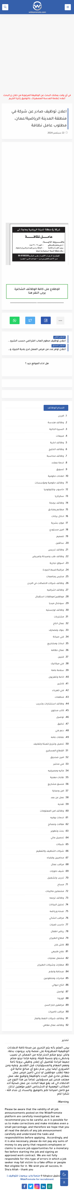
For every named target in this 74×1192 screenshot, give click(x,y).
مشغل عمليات (56, 958)
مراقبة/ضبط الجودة (53, 570)
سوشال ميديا (56, 603)
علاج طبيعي (57, 952)
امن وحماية (58, 791)
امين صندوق (57, 757)
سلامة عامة (57, 670)
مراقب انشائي (56, 918)
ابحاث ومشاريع (55, 644)
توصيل (60, 717)
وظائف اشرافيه (55, 590)
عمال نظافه (57, 650)
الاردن (61, 416)
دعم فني (59, 731)
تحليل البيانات (56, 905)
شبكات (60, 844)
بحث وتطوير (57, 831)
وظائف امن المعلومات (52, 811)
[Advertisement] (37, 54)
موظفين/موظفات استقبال (49, 597)
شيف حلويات (57, 871)
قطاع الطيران (56, 938)
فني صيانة (58, 637)
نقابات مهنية (57, 777)
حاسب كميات (57, 925)
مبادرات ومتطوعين (54, 978)
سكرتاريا (59, 496)
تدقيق (60, 724)
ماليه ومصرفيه (56, 771)
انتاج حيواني (58, 985)
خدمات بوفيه (57, 818)
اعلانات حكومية (56, 476)
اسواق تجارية (57, 563)
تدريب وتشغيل (55, 878)
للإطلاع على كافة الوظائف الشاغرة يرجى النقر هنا (37, 291)
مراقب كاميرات (56, 1012)
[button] (46, 320)
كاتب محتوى (57, 711)
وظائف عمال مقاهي (53, 1025)
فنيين (61, 657)
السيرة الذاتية (56, 429)
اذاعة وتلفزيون (56, 677)
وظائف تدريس (56, 550)
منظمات (59, 697)
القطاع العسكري (55, 751)
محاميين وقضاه (55, 858)
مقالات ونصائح (56, 824)
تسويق (60, 469)
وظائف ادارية (57, 443)
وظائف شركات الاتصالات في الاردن (45, 583)
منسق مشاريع (56, 784)
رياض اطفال (57, 931)
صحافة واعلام (56, 972)
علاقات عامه (57, 737)
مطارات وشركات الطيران (50, 965)
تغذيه (61, 804)
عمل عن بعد (57, 798)
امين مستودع (57, 530)
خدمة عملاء (58, 463)
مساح (60, 885)
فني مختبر (58, 764)
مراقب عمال (57, 865)
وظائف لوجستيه (55, 610)
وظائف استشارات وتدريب (50, 704)
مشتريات (59, 617)
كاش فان (59, 945)
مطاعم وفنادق (56, 510)
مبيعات (60, 436)
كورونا (60, 998)
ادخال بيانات (57, 516)
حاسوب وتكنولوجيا (54, 490)
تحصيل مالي (57, 838)
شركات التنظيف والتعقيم (50, 851)
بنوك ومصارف (56, 630)
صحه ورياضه (57, 911)
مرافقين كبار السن (54, 1005)
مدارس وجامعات (55, 577)
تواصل (60, 992)
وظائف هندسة (56, 423)
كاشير (60, 684)
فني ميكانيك (57, 664)
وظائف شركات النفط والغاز (49, 1019)
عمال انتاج (58, 623)
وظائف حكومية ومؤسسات (49, 483)
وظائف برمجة (56, 503)
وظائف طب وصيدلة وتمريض (48, 557)
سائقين (60, 543)
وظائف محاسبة (55, 456)
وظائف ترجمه (57, 898)
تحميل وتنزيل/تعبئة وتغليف (48, 744)
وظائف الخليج (56, 449)
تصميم (60, 536)
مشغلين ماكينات (54, 891)
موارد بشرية (57, 523)
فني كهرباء (58, 690)
